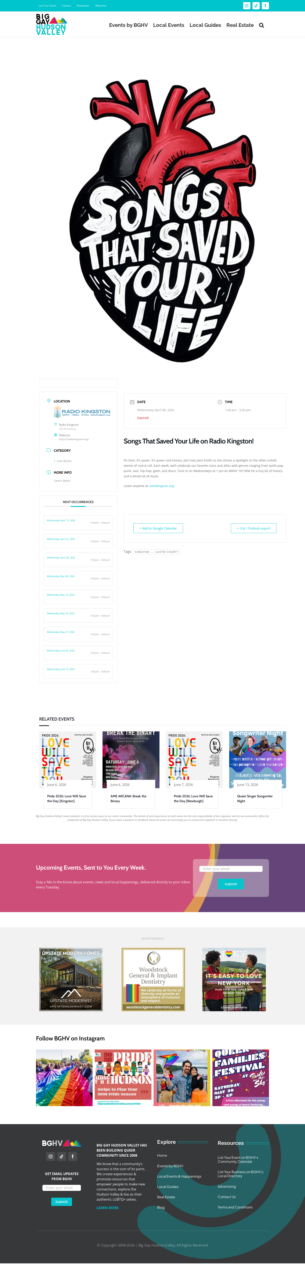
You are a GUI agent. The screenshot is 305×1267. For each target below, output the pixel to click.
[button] (261, 24)
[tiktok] (61, 1156)
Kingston (142, 551)
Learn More (62, 481)
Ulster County (167, 551)
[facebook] (72, 1156)
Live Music (63, 461)
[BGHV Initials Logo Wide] (61, 1141)
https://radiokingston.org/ (74, 439)
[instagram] (50, 1156)
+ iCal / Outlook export (253, 528)
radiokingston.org (161, 486)
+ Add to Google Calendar (158, 528)
